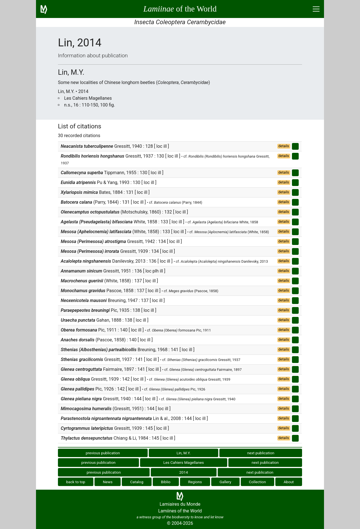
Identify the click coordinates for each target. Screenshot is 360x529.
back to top (75, 482)
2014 (183, 472)
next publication (260, 453)
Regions (195, 482)
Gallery (225, 482)
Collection (257, 482)
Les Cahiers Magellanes (183, 462)
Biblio (165, 482)
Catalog (136, 482)
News (107, 482)
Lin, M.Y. (184, 453)
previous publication (103, 453)
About (289, 482)
